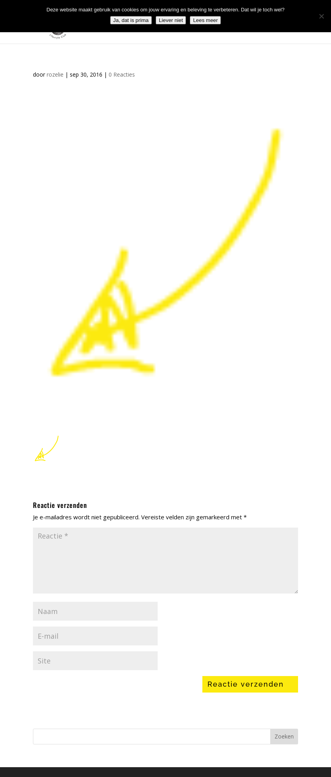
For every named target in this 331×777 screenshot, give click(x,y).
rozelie (55, 74)
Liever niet (171, 20)
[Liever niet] (321, 16)
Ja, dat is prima (131, 20)
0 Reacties (122, 74)
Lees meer (205, 20)
